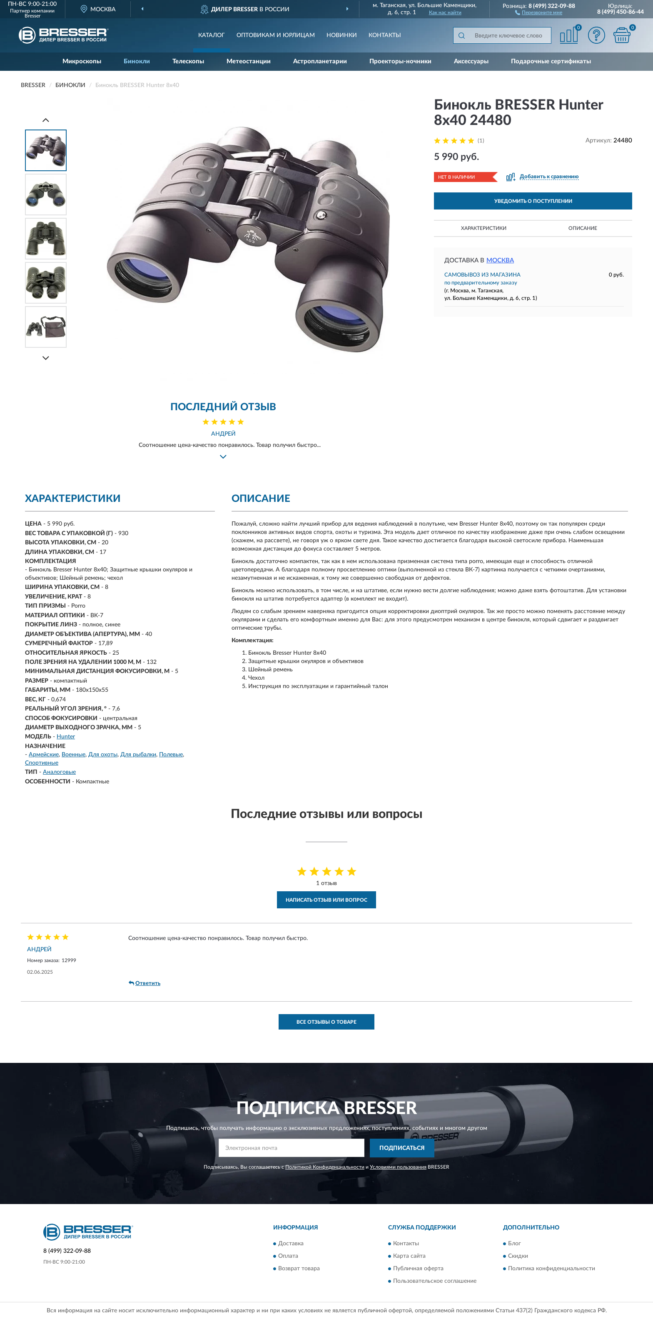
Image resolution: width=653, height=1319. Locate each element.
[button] (538, 12)
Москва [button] (500, 260)
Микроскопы (81, 61)
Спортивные (41, 763)
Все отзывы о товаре (326, 1022)
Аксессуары (471, 61)
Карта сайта (409, 1256)
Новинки (341, 35)
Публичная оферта (418, 1269)
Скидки (518, 1256)
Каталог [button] (211, 35)
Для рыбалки (138, 755)
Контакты (385, 35)
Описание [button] (582, 228)
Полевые (171, 755)
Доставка (291, 1244)
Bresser (32, 15)
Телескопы (188, 61)
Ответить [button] (144, 983)
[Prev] (46, 120)
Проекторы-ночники (400, 61)
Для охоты (102, 755)
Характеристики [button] (483, 228)
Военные (73, 755)
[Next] (46, 358)
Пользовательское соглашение (434, 1281)
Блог (514, 1244)
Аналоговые (59, 772)
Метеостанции (249, 61)
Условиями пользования (398, 1166)
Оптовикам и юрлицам (276, 35)
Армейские (44, 755)
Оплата (288, 1256)
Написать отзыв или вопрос (326, 900)
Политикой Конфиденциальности (324, 1166)
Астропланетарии (320, 61)
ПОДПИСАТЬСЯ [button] (402, 1148)
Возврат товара (299, 1269)
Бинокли (137, 61)
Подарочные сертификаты (551, 61)
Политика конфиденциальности (551, 1269)
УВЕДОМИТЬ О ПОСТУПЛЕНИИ (533, 201)
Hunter (66, 737)
